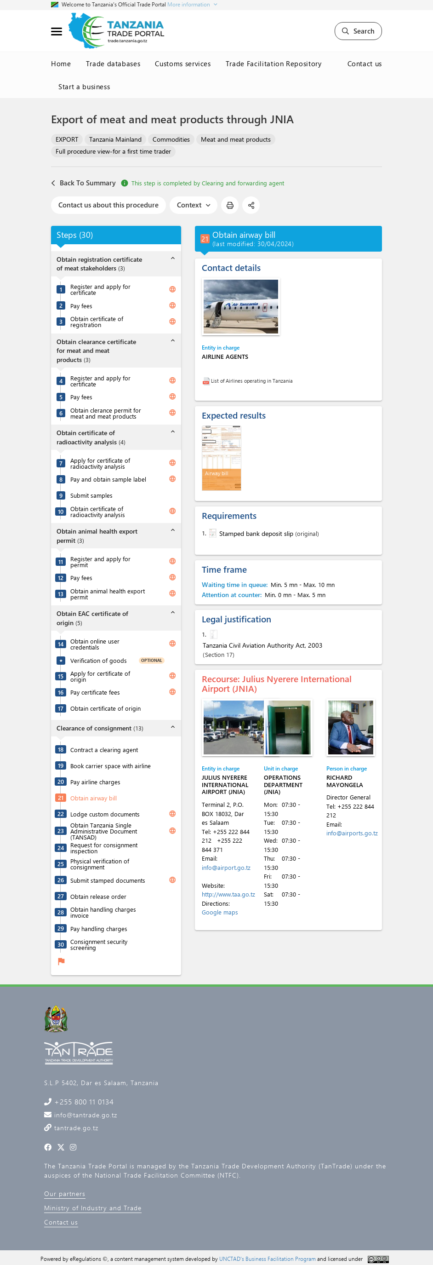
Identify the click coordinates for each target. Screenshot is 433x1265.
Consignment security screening (98, 944)
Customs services (183, 63)
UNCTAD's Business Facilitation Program (267, 1258)
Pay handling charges (98, 929)
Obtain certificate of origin (105, 708)
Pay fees (81, 306)
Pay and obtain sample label (108, 479)
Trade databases (113, 63)
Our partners (64, 1193)
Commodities (171, 139)
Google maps (220, 912)
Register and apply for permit (100, 562)
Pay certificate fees (95, 692)
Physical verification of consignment (99, 864)
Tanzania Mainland (115, 139)
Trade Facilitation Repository (274, 63)
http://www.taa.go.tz (228, 894)
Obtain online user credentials (95, 644)
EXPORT (67, 139)
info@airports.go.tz (352, 833)
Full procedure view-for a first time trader (113, 151)
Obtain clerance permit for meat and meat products (105, 413)
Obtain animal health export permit (107, 594)
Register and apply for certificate (100, 289)
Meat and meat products (236, 139)
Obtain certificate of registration (96, 322)
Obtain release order (98, 896)
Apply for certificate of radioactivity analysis (100, 463)
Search (358, 30)
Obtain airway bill (93, 798)
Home (61, 63)
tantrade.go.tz (75, 1127)
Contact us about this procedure (108, 204)
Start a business (84, 86)
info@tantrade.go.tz (84, 1114)
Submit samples (91, 495)
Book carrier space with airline (110, 766)
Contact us (365, 63)
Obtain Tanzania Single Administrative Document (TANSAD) (103, 831)
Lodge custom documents (105, 814)
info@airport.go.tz (226, 867)
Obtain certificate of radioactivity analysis (97, 512)
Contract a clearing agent (104, 750)
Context (193, 204)
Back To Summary (83, 183)
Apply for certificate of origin (100, 676)
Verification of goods (98, 660)
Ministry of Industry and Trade (93, 1207)
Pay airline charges (95, 782)
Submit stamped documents (107, 880)
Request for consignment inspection (103, 848)
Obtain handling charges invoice (103, 912)
